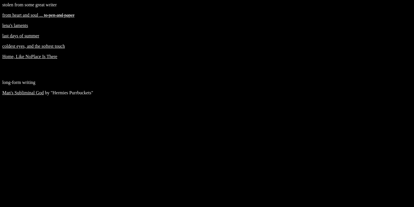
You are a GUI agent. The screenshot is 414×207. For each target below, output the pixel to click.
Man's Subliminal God (23, 92)
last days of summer (20, 35)
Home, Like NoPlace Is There (29, 56)
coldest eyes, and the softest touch (33, 46)
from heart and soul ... (38, 15)
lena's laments (15, 25)
